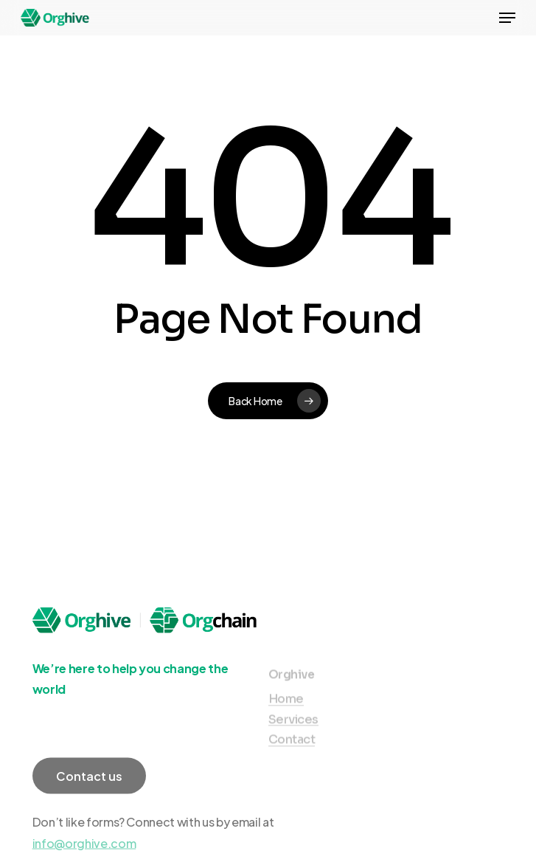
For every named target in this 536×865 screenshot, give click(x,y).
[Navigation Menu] (507, 17)
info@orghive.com (84, 853)
